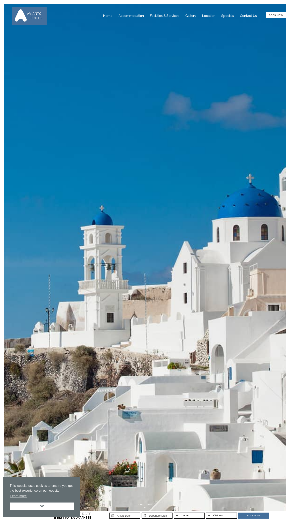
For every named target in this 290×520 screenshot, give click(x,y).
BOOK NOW (276, 15)
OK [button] (42, 506)
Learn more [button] (18, 496)
